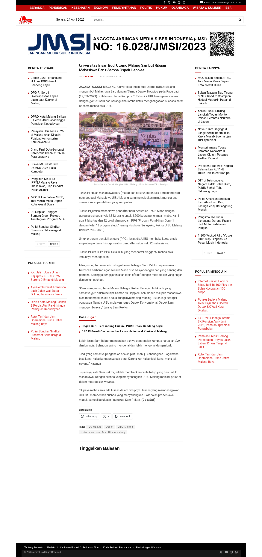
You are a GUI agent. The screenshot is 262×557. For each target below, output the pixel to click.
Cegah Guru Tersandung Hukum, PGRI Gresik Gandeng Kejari (122, 326)
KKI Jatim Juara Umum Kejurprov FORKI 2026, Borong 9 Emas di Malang (47, 276)
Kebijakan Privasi (69, 547)
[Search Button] (240, 19)
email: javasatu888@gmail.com (220, 2)
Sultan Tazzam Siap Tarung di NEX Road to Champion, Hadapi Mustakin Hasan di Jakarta (215, 98)
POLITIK (146, 7)
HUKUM (161, 7)
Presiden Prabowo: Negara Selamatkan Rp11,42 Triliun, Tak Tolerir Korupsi (215, 169)
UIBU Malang (125, 427)
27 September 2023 (110, 76)
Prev (41, 244)
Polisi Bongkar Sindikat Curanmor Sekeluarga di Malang (46, 230)
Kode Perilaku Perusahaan (117, 547)
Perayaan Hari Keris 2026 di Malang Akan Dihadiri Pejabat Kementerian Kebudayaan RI (47, 136)
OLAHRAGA (180, 7)
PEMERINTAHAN (124, 7)
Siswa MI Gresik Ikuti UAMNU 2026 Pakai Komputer (44, 168)
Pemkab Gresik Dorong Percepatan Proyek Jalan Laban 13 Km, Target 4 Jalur (214, 341)
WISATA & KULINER (207, 7)
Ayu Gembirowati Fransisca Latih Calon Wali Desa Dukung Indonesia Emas (48, 291)
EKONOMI (101, 7)
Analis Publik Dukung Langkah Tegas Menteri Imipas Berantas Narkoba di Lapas (214, 116)
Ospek (109, 427)
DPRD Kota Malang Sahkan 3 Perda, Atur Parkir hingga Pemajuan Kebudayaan (48, 120)
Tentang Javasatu (33, 547)
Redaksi (51, 547)
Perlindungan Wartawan (149, 547)
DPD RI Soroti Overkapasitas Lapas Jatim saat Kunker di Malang (124, 331)
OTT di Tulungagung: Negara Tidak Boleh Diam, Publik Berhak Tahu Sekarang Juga (214, 186)
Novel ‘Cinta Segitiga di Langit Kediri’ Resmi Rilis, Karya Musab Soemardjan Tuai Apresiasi (214, 134)
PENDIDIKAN (58, 7)
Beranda (37, 7)
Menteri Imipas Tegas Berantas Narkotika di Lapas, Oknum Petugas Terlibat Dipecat (213, 153)
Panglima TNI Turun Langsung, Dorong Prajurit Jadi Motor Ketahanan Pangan (214, 222)
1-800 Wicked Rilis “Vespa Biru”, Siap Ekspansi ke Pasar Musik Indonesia (215, 239)
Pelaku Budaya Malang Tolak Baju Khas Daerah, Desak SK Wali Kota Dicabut (213, 305)
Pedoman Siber (91, 547)
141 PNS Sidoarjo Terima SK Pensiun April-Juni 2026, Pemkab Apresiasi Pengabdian (214, 323)
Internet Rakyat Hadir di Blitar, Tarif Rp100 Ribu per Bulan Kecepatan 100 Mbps (215, 286)
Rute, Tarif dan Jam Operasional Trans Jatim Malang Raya (46, 320)
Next (54, 244)
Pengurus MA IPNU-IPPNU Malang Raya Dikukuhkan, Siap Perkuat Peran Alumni (47, 184)
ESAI (228, 7)
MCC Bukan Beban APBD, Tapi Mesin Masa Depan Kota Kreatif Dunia (47, 201)
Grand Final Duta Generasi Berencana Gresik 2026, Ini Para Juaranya (48, 153)
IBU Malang (95, 427)
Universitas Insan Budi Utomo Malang (103, 432)
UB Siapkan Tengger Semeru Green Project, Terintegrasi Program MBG (48, 215)
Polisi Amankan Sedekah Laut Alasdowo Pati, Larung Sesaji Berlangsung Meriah (215, 204)
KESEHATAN (81, 7)
